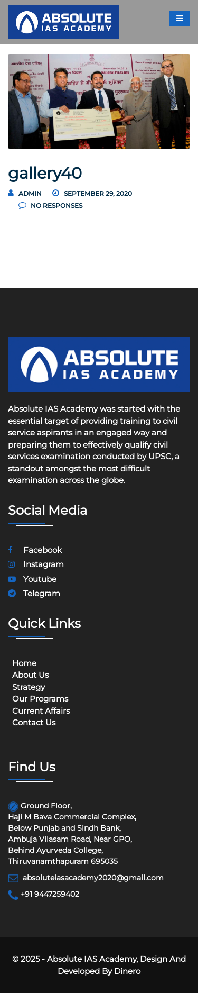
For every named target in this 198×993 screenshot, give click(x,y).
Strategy (28, 687)
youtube (32, 579)
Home (24, 663)
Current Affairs (41, 711)
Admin (30, 193)
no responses (50, 205)
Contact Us (33, 722)
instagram (36, 564)
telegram (34, 593)
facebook (35, 550)
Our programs (40, 699)
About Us (30, 675)
